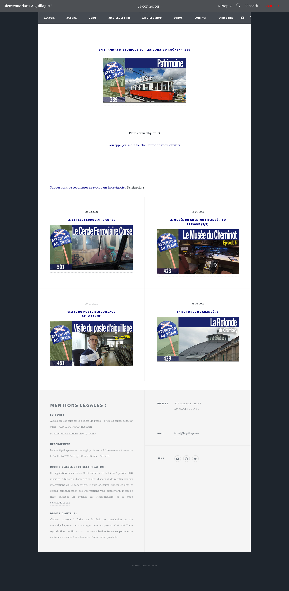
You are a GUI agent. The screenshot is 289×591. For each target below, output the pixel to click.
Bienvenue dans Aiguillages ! (28, 6)
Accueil (49, 17)
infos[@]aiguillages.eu (186, 433)
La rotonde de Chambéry (197, 312)
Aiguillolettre (120, 17)
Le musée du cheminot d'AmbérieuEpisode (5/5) (198, 222)
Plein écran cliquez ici (144, 133)
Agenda (72, 17)
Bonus (178, 17)
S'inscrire (254, 6)
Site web (104, 456)
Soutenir (272, 6)
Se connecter (148, 6)
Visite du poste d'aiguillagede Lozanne (91, 314)
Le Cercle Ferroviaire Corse (91, 220)
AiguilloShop (152, 17)
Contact (201, 17)
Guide (93, 17)
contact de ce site (60, 502)
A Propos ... (226, 6)
